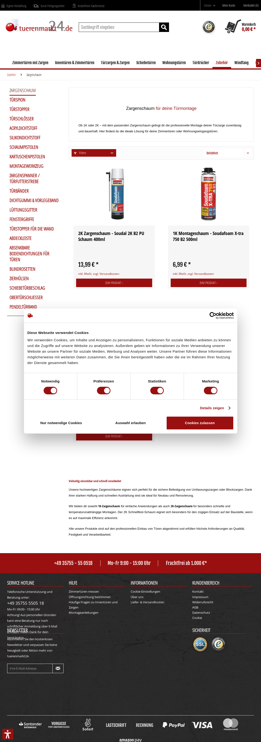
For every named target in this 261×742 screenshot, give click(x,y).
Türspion (17, 100)
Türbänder (19, 191)
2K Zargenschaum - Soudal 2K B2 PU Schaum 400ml (111, 236)
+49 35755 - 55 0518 (73, 563)
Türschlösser (21, 119)
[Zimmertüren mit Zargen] (30, 63)
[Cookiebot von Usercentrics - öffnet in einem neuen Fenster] (213, 315)
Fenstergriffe (21, 219)
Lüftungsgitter (23, 210)
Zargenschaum (22, 90)
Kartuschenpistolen (27, 157)
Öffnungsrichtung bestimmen (90, 597)
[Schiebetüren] (146, 63)
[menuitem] (209, 5)
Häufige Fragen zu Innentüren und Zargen (93, 604)
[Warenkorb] (240, 27)
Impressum (200, 597)
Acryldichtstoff (23, 128)
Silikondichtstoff (24, 138)
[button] (7, 734)
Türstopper (19, 109)
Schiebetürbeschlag (27, 288)
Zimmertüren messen (84, 591)
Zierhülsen (19, 278)
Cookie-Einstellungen (145, 591)
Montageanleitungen (83, 612)
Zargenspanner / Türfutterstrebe (24, 179)
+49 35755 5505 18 (25, 603)
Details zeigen (212, 408)
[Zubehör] (221, 63)
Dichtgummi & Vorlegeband (34, 200)
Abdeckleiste (20, 238)
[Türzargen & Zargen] (115, 63)
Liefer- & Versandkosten (147, 602)
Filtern (80, 153)
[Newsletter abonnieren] (58, 668)
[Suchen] (164, 27)
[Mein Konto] (230, 5)
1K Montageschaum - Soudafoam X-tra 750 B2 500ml (208, 236)
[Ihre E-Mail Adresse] (30, 668)
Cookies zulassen (200, 423)
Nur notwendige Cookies (61, 423)
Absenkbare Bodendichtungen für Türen (29, 254)
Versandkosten (122, 734)
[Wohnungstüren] (174, 63)
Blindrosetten (22, 269)
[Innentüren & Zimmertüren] (75, 63)
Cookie (197, 618)
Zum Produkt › (114, 282)
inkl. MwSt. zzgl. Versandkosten (98, 274)
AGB (195, 607)
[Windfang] (241, 63)
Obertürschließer (26, 297)
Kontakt (198, 591)
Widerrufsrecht (202, 602)
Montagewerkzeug (26, 166)
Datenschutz (201, 612)
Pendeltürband (23, 307)
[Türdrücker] (200, 63)
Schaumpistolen (23, 147)
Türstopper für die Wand (31, 229)
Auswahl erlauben (130, 423)
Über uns (137, 597)
